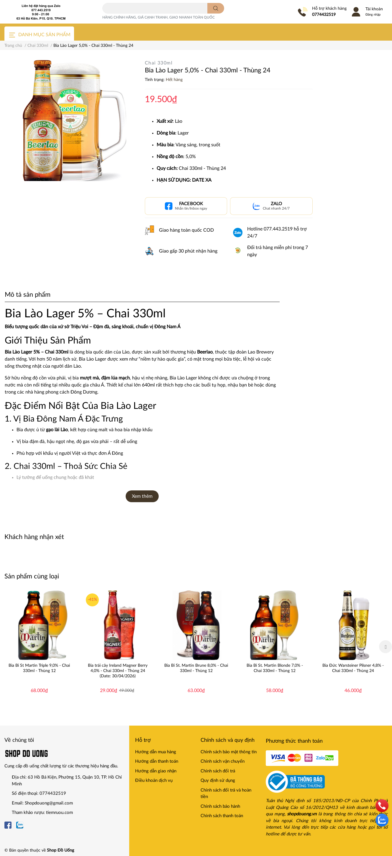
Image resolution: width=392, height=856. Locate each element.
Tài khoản (374, 9)
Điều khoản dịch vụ (154, 780)
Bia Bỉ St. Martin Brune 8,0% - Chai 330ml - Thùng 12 (196, 668)
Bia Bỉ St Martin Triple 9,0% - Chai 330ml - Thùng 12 (39, 668)
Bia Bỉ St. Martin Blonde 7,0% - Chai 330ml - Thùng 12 (275, 668)
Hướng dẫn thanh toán (156, 761)
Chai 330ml (159, 63)
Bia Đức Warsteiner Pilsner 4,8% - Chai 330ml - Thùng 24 (353, 668)
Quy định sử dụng (218, 780)
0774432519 (324, 15)
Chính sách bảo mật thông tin (229, 752)
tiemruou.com (59, 812)
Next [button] (385, 646)
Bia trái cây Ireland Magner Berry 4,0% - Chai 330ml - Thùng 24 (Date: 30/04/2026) (117, 670)
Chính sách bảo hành (220, 806)
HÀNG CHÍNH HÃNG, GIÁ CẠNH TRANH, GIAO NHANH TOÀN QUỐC (158, 17)
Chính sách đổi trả (218, 771)
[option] (39, 647)
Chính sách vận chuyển (223, 761)
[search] (215, 8)
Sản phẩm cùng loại (31, 576)
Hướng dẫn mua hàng (155, 752)
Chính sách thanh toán (222, 816)
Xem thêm (142, 496)
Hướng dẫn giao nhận (155, 771)
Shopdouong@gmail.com (49, 803)
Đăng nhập (372, 14)
